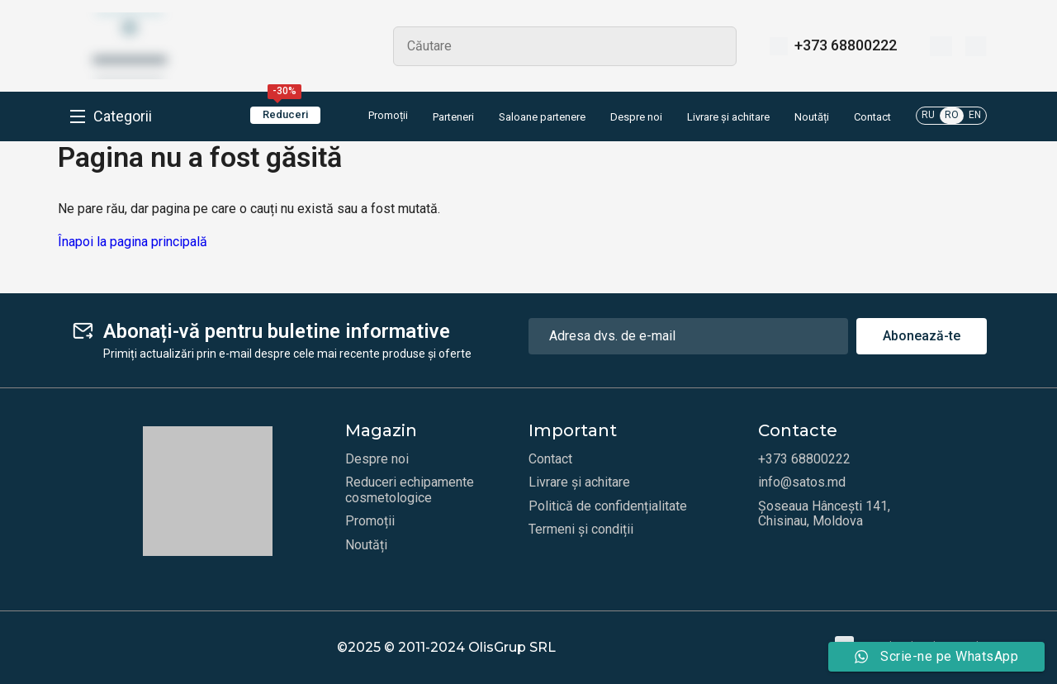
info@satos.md (802, 482)
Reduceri (285, 114)
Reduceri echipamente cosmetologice (409, 490)
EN (975, 115)
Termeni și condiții (580, 529)
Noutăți (811, 117)
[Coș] (976, 46)
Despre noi (636, 117)
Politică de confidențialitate (607, 506)
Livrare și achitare (728, 117)
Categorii (122, 116)
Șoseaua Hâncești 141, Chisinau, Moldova (824, 514)
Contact (872, 117)
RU (928, 115)
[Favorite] (941, 46)
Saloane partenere (542, 117)
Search (717, 46)
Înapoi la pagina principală (132, 241)
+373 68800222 (845, 45)
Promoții (376, 116)
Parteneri (453, 117)
